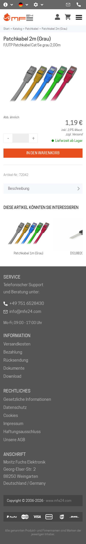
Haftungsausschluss (22, 431)
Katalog (17, 28)
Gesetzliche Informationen (27, 399)
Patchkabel (32, 28)
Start (6, 28)
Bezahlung (12, 352)
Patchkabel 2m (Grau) (54, 28)
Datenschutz (15, 407)
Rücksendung (15, 360)
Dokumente (14, 368)
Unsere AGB (14, 439)
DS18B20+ (77, 253)
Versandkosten (17, 344)
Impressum (13, 423)
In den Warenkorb (43, 153)
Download (12, 376)
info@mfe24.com (25, 311)
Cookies (10, 415)
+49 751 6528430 (26, 303)
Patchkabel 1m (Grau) (28, 253)
